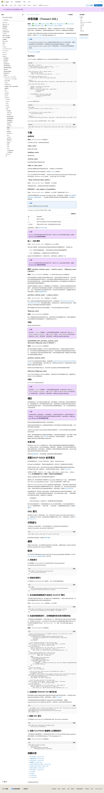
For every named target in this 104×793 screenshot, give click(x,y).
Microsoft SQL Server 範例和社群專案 (36, 556)
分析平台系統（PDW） (39, 25)
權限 (81, 27)
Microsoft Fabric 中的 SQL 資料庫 (54, 25)
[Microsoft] (2, 2)
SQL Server (36, 14)
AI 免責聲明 (53, 788)
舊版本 (59, 788)
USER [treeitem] (8, 146)
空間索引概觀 (47, 537)
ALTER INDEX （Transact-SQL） (37, 756)
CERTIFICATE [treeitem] (9, 112)
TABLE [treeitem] (8, 144)
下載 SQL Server (98, 5)
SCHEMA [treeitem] (9, 137)
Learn (29, 14)
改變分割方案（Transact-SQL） (37, 758)
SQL (32, 14)
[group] (52, 81)
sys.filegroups (33, 775)
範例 (81, 29)
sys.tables (32, 773)
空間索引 (82, 25)
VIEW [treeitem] (8, 148)
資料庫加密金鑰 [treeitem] (10, 116)
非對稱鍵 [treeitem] (9, 110)
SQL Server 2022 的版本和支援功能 (37, 236)
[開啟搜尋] (98, 2)
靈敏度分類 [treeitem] (9, 139)
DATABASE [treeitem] (9, 114)
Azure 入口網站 (90, 5)
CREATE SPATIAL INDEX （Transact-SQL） (39, 766)
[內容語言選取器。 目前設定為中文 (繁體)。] (5, 789)
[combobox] (13, 17)
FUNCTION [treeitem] (9, 126)
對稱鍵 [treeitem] (8, 142)
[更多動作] (75, 15)
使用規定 (87, 788)
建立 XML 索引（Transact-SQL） (37, 768)
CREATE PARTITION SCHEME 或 (67, 301)
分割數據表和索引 (42, 291)
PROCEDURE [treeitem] (9, 133)
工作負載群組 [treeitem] (9, 152)
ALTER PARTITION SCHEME (34, 303)
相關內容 (82, 30)
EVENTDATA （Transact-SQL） (37, 769)
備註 (62, 256)
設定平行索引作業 (42, 227)
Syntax (81, 17)
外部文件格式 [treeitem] (9, 122)
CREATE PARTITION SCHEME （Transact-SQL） (41, 764)
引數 (81, 18)
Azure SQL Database (45, 23)
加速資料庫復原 (34, 454)
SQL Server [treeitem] (5, 22)
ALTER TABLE (39, 35)
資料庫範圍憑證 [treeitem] (10, 118)
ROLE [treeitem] (8, 135)
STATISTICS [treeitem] (9, 141)
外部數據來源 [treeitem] (9, 120)
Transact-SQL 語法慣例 (34, 52)
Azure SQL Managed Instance (58, 23)
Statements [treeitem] (8, 99)
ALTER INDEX (46, 436)
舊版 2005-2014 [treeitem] (6, 24)
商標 (92, 788)
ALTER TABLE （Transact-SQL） (37, 760)
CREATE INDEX (67, 469)
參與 (68, 788)
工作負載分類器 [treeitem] (10, 150)
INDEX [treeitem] (8, 127)
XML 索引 (82, 24)
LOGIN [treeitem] (8, 129)
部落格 (63, 788)
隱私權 (72, 788)
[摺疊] (22, 14)
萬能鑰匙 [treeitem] (9, 131)
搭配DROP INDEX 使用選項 (85, 22)
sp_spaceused (33, 777)
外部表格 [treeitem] (9, 124)
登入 (101, 1)
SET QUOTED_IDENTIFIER (63, 336)
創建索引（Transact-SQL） (36, 762)
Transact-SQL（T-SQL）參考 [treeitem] (11, 78)
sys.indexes (52, 171)
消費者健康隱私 (79, 788)
